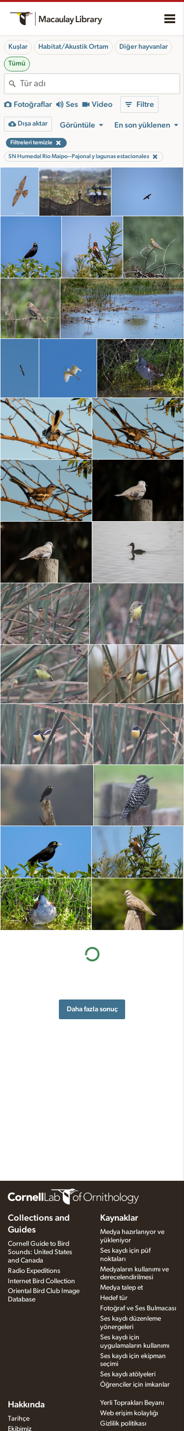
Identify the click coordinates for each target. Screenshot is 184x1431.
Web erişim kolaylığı (129, 1413)
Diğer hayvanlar (143, 46)
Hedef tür (114, 1298)
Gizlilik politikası (123, 1423)
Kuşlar (17, 46)
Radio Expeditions (34, 1270)
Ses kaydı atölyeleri (128, 1374)
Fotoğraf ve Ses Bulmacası (138, 1308)
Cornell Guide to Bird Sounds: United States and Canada (40, 1252)
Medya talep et (121, 1287)
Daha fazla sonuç (92, 1009)
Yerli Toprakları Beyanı (132, 1402)
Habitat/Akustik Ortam (73, 46)
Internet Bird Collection (41, 1281)
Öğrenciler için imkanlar (135, 1384)
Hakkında (26, 1404)
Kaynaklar (119, 1218)
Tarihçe (18, 1418)
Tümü (17, 63)
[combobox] (100, 84)
